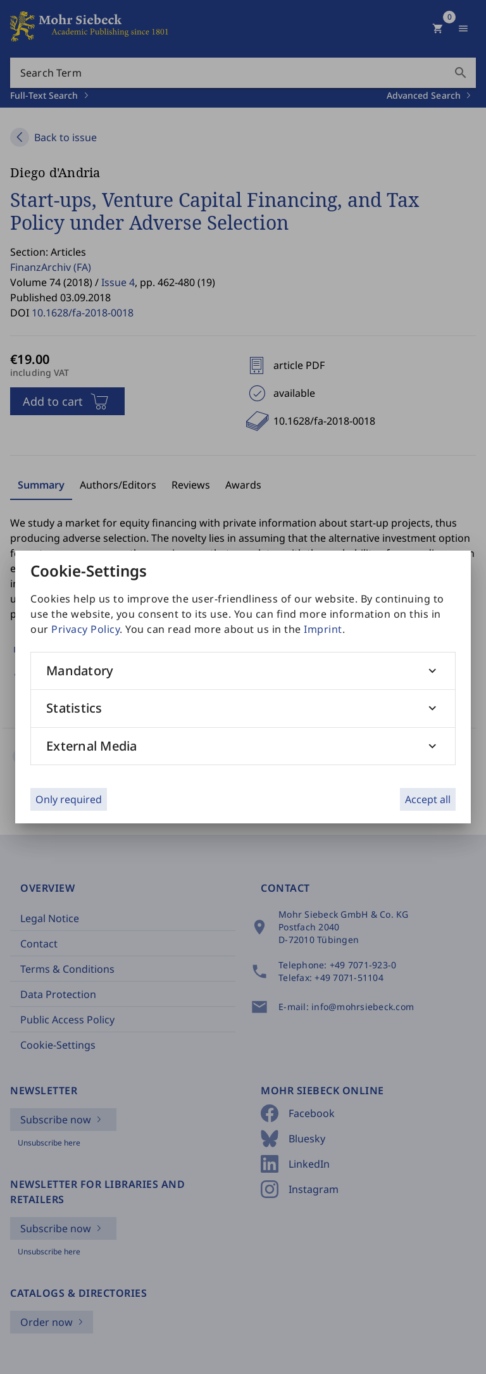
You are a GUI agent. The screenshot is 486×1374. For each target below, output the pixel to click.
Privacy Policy (85, 629)
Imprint (323, 629)
